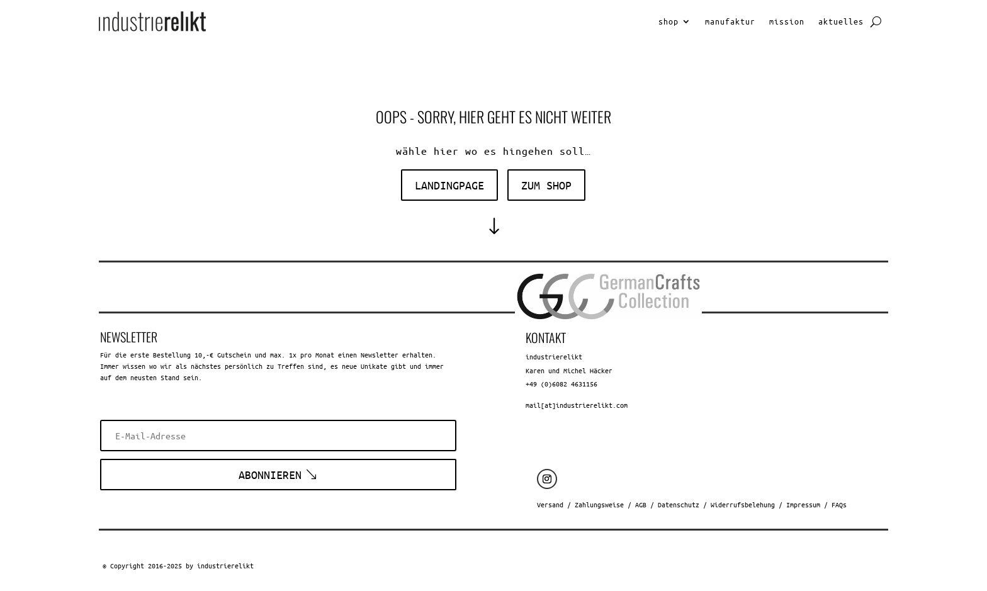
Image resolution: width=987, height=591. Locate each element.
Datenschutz (678, 504)
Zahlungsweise (599, 504)
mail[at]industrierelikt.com (577, 405)
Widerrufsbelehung (743, 504)
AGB (640, 504)
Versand (550, 504)
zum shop (546, 185)
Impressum (803, 504)
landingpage (449, 185)
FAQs (839, 504)
